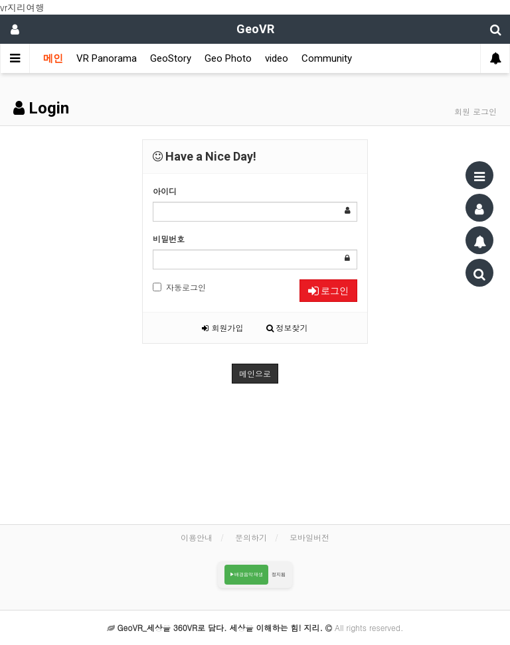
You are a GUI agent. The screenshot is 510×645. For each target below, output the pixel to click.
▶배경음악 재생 (247, 574)
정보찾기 (287, 327)
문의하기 (251, 537)
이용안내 (196, 537)
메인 (53, 58)
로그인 (328, 290)
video (276, 58)
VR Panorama (106, 58)
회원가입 (222, 327)
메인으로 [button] (255, 373)
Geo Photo (228, 58)
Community (326, 58)
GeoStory (170, 58)
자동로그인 (179, 287)
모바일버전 (309, 537)
